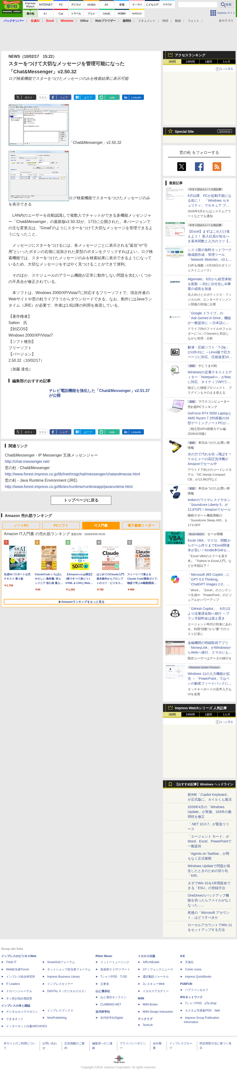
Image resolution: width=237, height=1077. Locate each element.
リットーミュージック (114, 962)
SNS (165, 20)
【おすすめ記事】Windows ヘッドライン (204, 784)
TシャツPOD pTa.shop (200, 1003)
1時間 (172, 61)
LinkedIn (136, 97)
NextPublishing (57, 1017)
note (112, 97)
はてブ (88, 97)
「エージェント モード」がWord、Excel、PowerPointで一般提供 (209, 841)
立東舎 (104, 984)
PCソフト (61, 525)
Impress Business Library (63, 976)
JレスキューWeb (153, 984)
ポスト (29, 97)
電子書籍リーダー (141, 525)
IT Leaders (13, 984)
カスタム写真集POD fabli (202, 1010)
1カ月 (226, 61)
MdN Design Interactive (158, 1011)
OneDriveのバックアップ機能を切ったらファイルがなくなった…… (210, 900)
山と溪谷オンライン (113, 997)
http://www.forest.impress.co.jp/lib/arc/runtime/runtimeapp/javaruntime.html (69, 487)
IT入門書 (100, 525)
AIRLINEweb (151, 962)
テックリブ (145, 1019)
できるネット (14, 1019)
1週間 (208, 61)
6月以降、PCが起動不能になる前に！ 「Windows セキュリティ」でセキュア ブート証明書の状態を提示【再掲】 (209, 205)
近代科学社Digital (111, 1017)
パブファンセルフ (196, 990)
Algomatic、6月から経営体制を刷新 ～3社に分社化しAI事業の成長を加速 (209, 284)
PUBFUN (186, 984)
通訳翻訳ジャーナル (156, 976)
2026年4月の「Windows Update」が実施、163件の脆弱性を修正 (209, 812)
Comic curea (193, 969)
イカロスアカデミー (156, 991)
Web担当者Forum (17, 969)
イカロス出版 (146, 956)
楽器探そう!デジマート (115, 969)
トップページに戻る (81, 500)
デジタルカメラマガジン (22, 1011)
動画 (178, 20)
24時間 (190, 61)
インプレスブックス (60, 1010)
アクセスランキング (190, 55)
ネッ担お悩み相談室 (19, 998)
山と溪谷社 (103, 991)
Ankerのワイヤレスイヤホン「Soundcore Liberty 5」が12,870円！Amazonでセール (209, 504)
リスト (43, 97)
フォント (193, 20)
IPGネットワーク (191, 997)
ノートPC (21, 525)
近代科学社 (103, 1011)
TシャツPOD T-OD (113, 976)
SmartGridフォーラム (61, 962)
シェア (64, 97)
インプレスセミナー (60, 984)
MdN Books (150, 1004)
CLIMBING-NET (110, 1004)
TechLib (148, 1025)
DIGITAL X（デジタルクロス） (67, 991)
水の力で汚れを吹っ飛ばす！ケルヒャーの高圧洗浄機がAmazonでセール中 (210, 459)
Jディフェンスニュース (158, 969)
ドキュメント (147, 20)
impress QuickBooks (198, 976)
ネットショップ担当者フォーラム (69, 969)
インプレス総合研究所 (20, 976)
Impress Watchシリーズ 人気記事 (201, 708)
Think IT (11, 962)
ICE (182, 956)
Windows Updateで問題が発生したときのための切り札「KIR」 (209, 871)
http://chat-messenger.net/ (27, 461)
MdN (141, 998)
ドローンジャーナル (19, 991)
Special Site (184, 131)
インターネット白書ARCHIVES (26, 1026)
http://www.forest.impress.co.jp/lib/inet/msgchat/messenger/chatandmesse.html (72, 474)
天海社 (189, 962)
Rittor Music (104, 956)
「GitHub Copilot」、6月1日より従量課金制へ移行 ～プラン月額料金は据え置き (209, 613)
